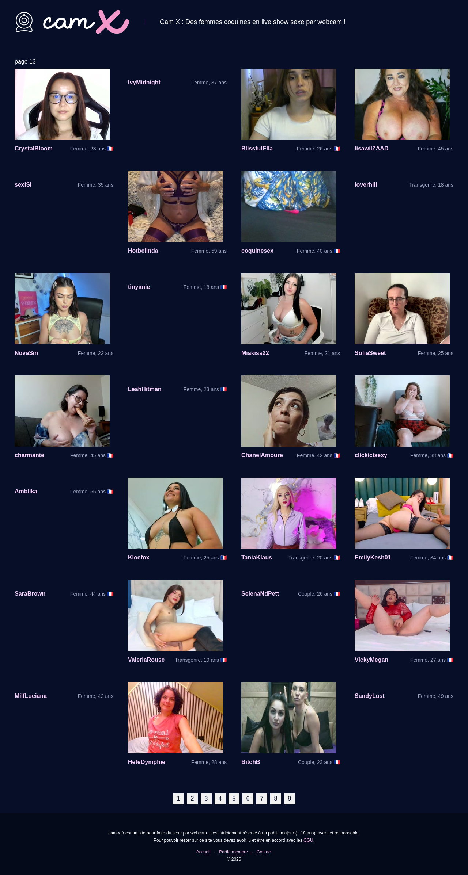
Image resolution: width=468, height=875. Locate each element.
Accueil (203, 852)
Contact (264, 852)
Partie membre (233, 852)
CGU (308, 840)
